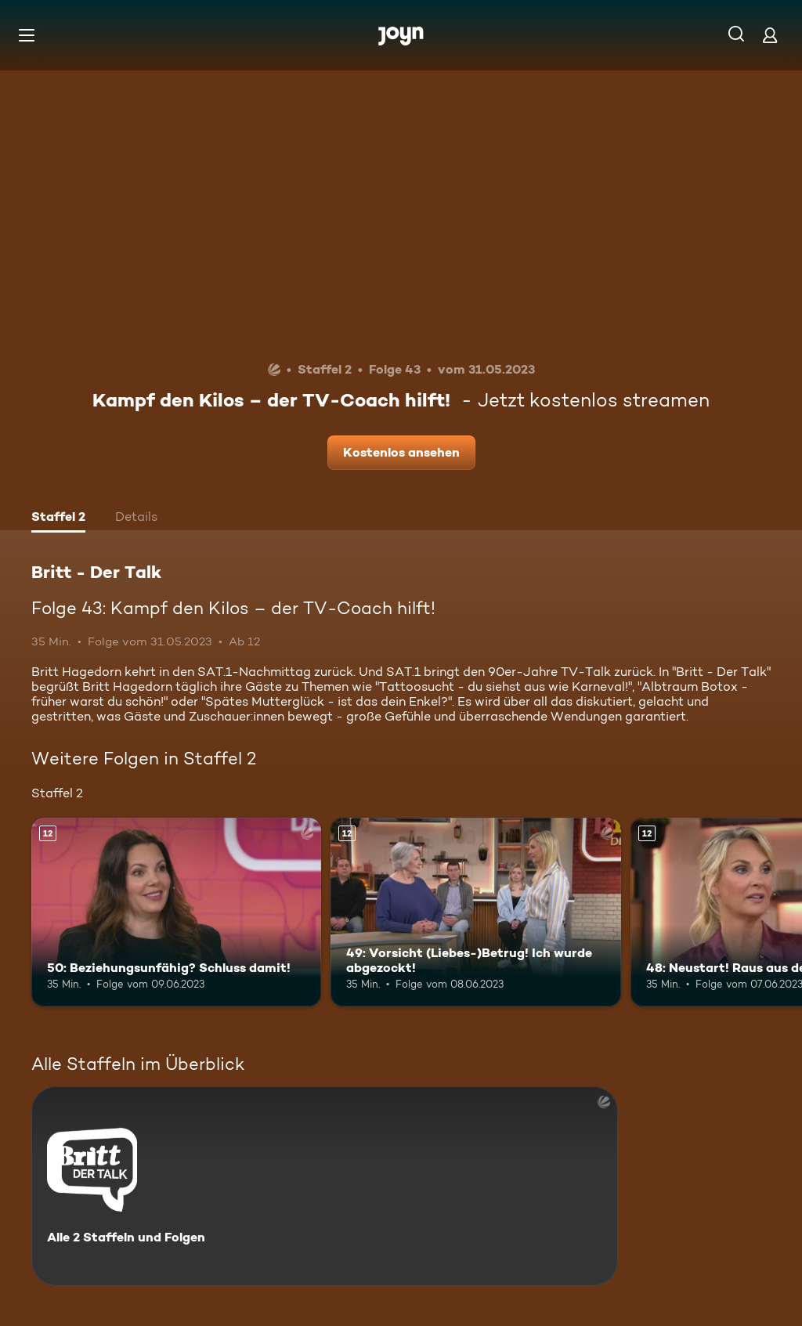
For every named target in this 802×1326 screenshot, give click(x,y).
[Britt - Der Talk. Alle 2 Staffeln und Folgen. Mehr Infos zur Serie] (324, 1186)
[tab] (58, 518)
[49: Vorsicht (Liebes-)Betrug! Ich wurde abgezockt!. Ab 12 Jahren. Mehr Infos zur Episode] (475, 912)
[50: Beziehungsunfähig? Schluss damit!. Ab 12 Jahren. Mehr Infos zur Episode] (176, 912)
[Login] (770, 35)
